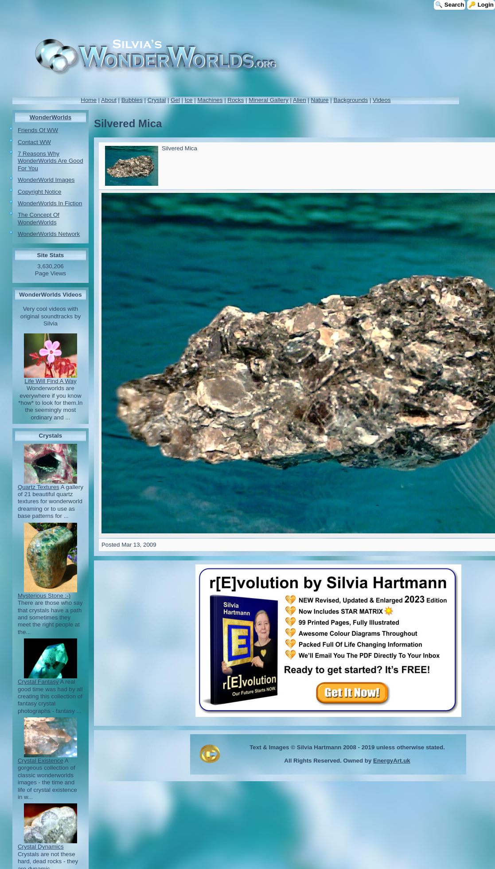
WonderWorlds (50, 117)
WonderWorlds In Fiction (50, 203)
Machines (209, 100)
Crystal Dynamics (41, 846)
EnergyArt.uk (391, 760)
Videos (382, 100)
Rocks (235, 100)
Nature (320, 100)
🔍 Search (449, 4)
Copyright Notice (40, 191)
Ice (189, 100)
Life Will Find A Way (50, 381)
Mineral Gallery (268, 100)
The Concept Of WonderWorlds (38, 218)
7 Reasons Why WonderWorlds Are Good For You (50, 161)
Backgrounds (350, 100)
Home (89, 100)
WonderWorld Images (46, 179)
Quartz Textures (38, 487)
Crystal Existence (40, 760)
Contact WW (34, 142)
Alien (299, 100)
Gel (175, 100)
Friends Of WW (38, 130)
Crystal (157, 100)
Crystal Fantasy (38, 681)
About (109, 100)
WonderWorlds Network (49, 234)
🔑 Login (481, 4)
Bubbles (132, 100)
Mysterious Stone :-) (44, 595)
